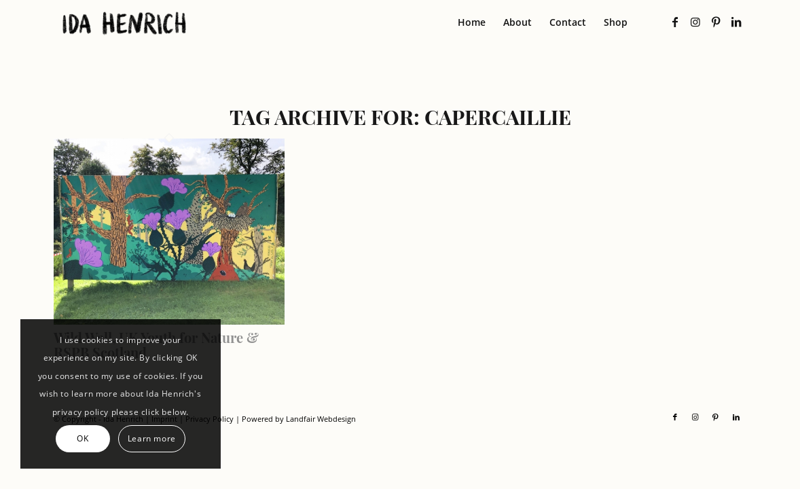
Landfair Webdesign (321, 419)
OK (82, 438)
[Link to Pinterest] (716, 22)
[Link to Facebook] (675, 22)
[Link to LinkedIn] (736, 22)
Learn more (152, 438)
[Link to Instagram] (695, 22)
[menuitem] (471, 22)
